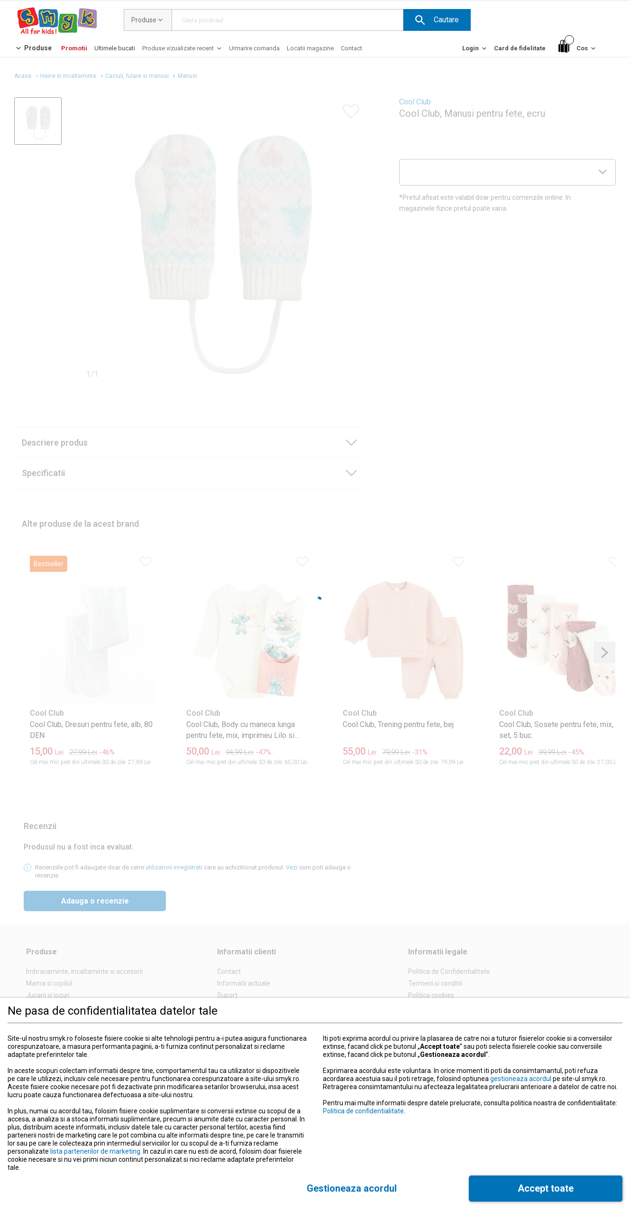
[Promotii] (74, 48)
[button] (437, 20)
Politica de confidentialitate (363, 1111)
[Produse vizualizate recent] (182, 50)
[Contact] (351, 48)
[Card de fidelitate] (520, 48)
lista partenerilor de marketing (95, 1151)
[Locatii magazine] (310, 48)
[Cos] (577, 48)
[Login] (475, 50)
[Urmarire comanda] (254, 48)
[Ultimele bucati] (114, 48)
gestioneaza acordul (520, 1078)
